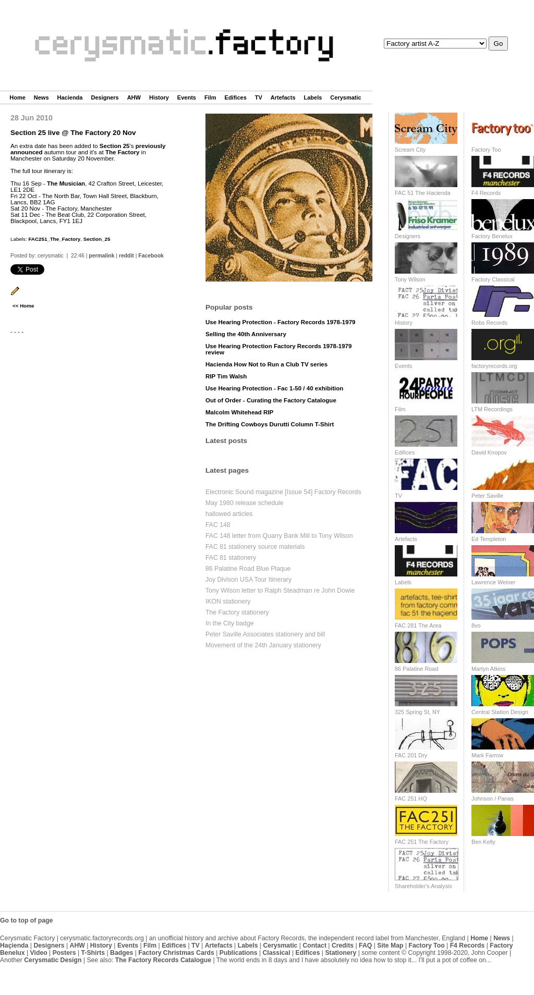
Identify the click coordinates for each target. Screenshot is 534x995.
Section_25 (97, 239)
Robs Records (489, 323)
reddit (126, 256)
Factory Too (486, 149)
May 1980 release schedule (244, 503)
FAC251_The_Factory (54, 239)
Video (38, 952)
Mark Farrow (487, 755)
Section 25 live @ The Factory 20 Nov (73, 133)
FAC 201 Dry (411, 755)
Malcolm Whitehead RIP (239, 412)
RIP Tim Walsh (226, 376)
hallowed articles (228, 514)
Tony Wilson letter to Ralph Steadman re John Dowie (280, 590)
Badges (121, 952)
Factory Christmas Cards (176, 952)
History (159, 97)
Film (210, 97)
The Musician (66, 183)
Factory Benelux (492, 236)
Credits (343, 945)
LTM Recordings (492, 409)
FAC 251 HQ (411, 798)
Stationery (340, 952)
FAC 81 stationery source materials (255, 546)
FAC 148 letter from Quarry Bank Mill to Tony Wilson (279, 535)
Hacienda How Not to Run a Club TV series (266, 364)
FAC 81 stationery (230, 557)
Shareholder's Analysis (423, 886)
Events (186, 97)
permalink (101, 256)
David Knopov (489, 452)
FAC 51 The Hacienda (423, 193)
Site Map (390, 945)
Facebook (151, 256)
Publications (239, 952)
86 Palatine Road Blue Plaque (247, 568)
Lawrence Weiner (493, 582)
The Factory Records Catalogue (163, 960)
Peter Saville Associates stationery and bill (265, 634)
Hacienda (70, 97)
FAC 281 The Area (418, 625)
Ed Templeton (488, 539)
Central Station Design (499, 712)
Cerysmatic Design (52, 960)
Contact (314, 945)
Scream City (410, 149)
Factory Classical (493, 279)
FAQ (365, 945)
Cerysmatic (345, 97)
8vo (476, 625)
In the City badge (229, 623)
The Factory (122, 152)
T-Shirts (93, 952)
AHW (134, 97)
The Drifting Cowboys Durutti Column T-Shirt (269, 424)
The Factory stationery (237, 612)
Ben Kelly (483, 842)
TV (258, 97)
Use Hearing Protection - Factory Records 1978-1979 (280, 322)
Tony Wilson (410, 279)
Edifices (236, 97)
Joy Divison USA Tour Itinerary (248, 579)
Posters (64, 952)
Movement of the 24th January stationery (263, 645)
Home (17, 97)
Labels (313, 97)
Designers (104, 97)
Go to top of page (26, 920)
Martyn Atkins (488, 669)
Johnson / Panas (492, 798)
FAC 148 (217, 525)
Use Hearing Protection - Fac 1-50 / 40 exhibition (274, 388)
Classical (276, 952)
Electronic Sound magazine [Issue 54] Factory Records (283, 492)
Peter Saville (487, 496)
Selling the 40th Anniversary (245, 334)
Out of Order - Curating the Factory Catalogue (270, 400)
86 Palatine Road (416, 669)
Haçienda (14, 945)
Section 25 (115, 146)
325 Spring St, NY (417, 712)
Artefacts (283, 97)
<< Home (23, 306)
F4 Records (486, 193)
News (41, 97)
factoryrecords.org (494, 366)
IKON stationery (227, 601)
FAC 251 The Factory (421, 842)
